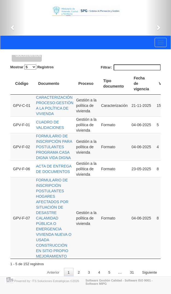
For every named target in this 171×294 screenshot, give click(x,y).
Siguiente (149, 272)
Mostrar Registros (32, 67)
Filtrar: (131, 67)
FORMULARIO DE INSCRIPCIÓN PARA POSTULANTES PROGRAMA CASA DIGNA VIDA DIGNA (54, 147)
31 (132, 272)
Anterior (53, 272)
